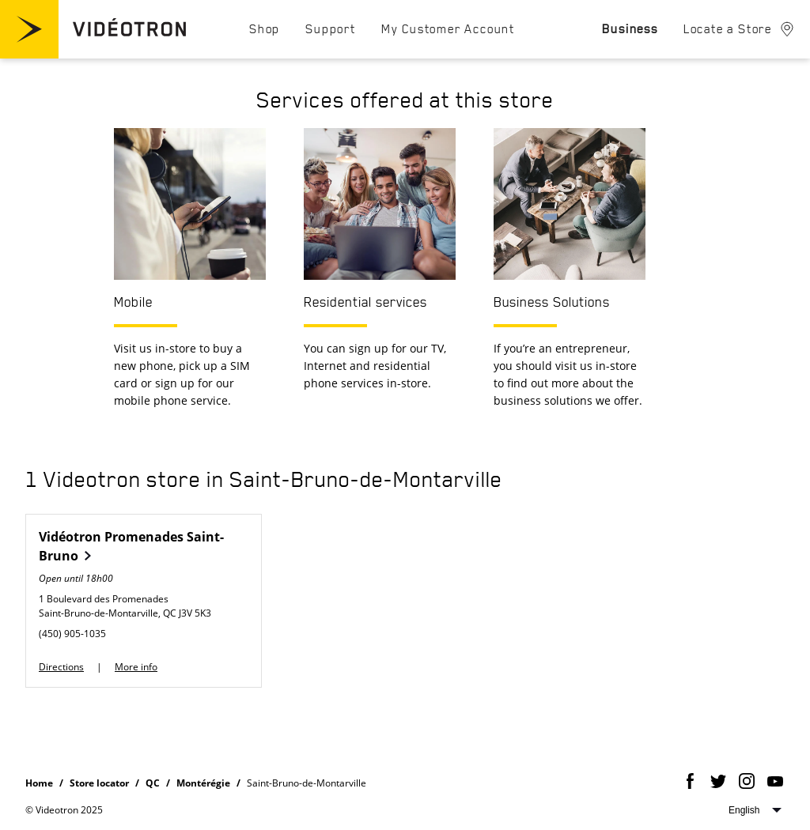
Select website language (755, 810)
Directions (61, 666)
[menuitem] (264, 28)
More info (136, 666)
